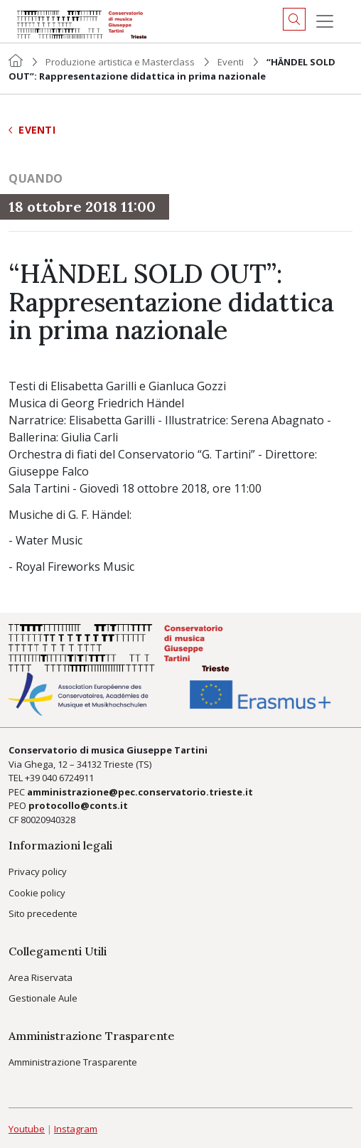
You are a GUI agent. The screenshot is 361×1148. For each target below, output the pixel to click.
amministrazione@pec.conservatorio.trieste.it (140, 791)
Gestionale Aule (43, 998)
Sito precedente (43, 913)
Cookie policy (37, 892)
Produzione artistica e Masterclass (120, 61)
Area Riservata (40, 977)
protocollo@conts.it (78, 805)
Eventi (230, 61)
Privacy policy (38, 871)
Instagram (75, 1128)
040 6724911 (68, 777)
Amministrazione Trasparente (73, 1062)
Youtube (27, 1128)
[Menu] (325, 21)
